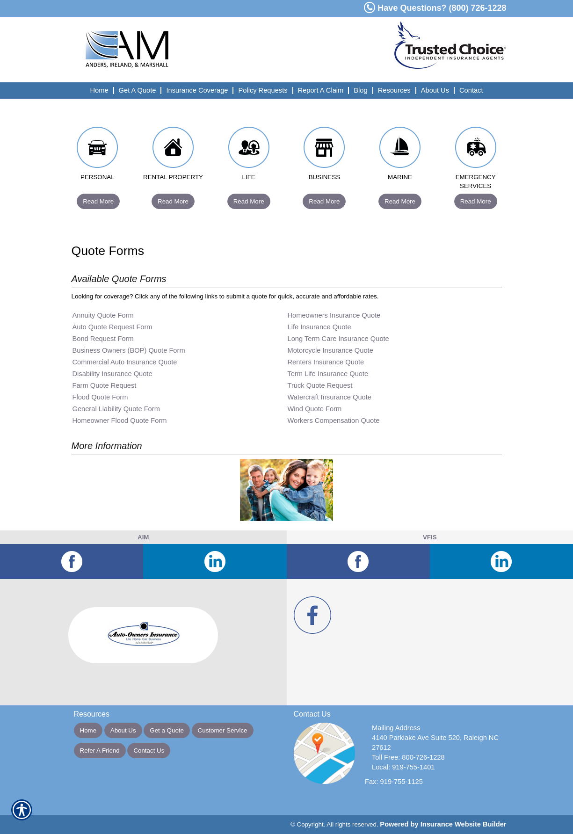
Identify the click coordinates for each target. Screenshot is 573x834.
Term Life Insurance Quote (328, 373)
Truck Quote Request (320, 385)
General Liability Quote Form (116, 409)
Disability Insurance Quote (112, 373)
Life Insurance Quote (319, 327)
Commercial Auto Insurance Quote (125, 362)
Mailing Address (396, 728)
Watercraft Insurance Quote (329, 397)
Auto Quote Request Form (112, 327)
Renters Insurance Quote (326, 362)
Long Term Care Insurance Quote (338, 338)
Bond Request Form (103, 338)
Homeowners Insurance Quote (334, 315)
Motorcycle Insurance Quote (330, 350)
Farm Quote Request (105, 385)
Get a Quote (167, 730)
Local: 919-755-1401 (403, 767)
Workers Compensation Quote (334, 420)
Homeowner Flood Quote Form (120, 420)
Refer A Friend (100, 750)
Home (88, 730)
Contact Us (148, 750)
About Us (123, 730)
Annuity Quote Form (103, 315)
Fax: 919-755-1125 (394, 781)
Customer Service (222, 730)
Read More (98, 201)
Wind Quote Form (315, 409)
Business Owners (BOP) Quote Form (129, 350)
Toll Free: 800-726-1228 (408, 757)
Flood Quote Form (100, 397)
